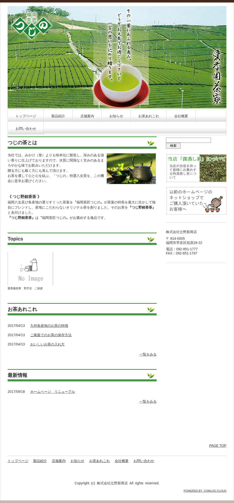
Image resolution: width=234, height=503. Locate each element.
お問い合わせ (25, 129)
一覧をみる (148, 354)
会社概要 (181, 116)
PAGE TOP (217, 446)
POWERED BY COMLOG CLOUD (205, 490)
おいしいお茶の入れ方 (47, 344)
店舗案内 (87, 116)
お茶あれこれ (148, 116)
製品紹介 (58, 116)
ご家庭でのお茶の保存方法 (51, 335)
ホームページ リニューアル (52, 392)
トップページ (25, 116)
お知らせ (116, 116)
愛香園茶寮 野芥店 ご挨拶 (25, 288)
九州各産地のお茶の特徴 (49, 326)
